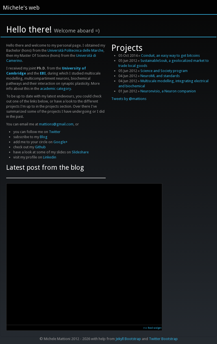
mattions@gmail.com (56, 124)
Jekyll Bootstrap (128, 339)
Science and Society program (164, 71)
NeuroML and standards (160, 76)
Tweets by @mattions (128, 99)
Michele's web (21, 7)
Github (40, 147)
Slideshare (80, 152)
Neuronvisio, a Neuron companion (168, 91)
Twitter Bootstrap (163, 339)
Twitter (54, 132)
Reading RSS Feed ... (84, 254)
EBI (43, 73)
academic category (55, 88)
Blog (43, 137)
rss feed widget (152, 327)
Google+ (60, 142)
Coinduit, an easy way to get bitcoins (170, 55)
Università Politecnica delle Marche (75, 50)
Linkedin (49, 157)
